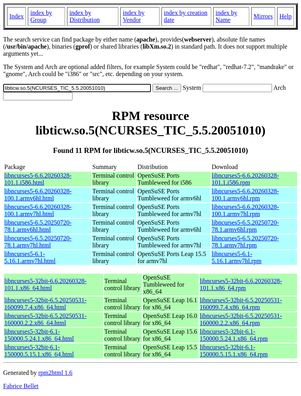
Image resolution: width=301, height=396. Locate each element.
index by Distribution (84, 16)
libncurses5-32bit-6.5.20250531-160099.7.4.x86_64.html (45, 304)
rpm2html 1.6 (55, 372)
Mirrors (263, 16)
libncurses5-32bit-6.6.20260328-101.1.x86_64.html (45, 284)
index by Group (41, 16)
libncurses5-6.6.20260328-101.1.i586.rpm (245, 179)
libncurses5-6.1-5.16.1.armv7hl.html (30, 257)
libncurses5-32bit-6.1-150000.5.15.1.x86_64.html (39, 351)
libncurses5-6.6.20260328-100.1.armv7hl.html (38, 210)
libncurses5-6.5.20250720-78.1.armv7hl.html (38, 242)
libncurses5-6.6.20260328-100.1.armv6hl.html (38, 195)
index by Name (227, 16)
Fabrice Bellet (20, 386)
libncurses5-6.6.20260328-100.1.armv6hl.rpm (245, 195)
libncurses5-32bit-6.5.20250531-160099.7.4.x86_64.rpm (241, 304)
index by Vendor (134, 16)
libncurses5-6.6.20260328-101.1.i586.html (38, 179)
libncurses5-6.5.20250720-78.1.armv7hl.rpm (245, 242)
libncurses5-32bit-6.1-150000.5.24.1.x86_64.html (39, 335)
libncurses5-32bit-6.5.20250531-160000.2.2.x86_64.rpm (241, 319)
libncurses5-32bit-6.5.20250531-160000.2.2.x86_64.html (45, 319)
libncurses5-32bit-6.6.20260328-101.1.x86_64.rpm (241, 284)
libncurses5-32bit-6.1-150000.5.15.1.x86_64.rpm (234, 351)
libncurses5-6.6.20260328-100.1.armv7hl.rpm (245, 210)
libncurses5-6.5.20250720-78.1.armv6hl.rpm (245, 226)
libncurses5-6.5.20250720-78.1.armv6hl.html (38, 226)
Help (285, 16)
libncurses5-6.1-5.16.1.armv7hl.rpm (236, 257)
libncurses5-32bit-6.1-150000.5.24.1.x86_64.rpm (234, 335)
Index (16, 16)
